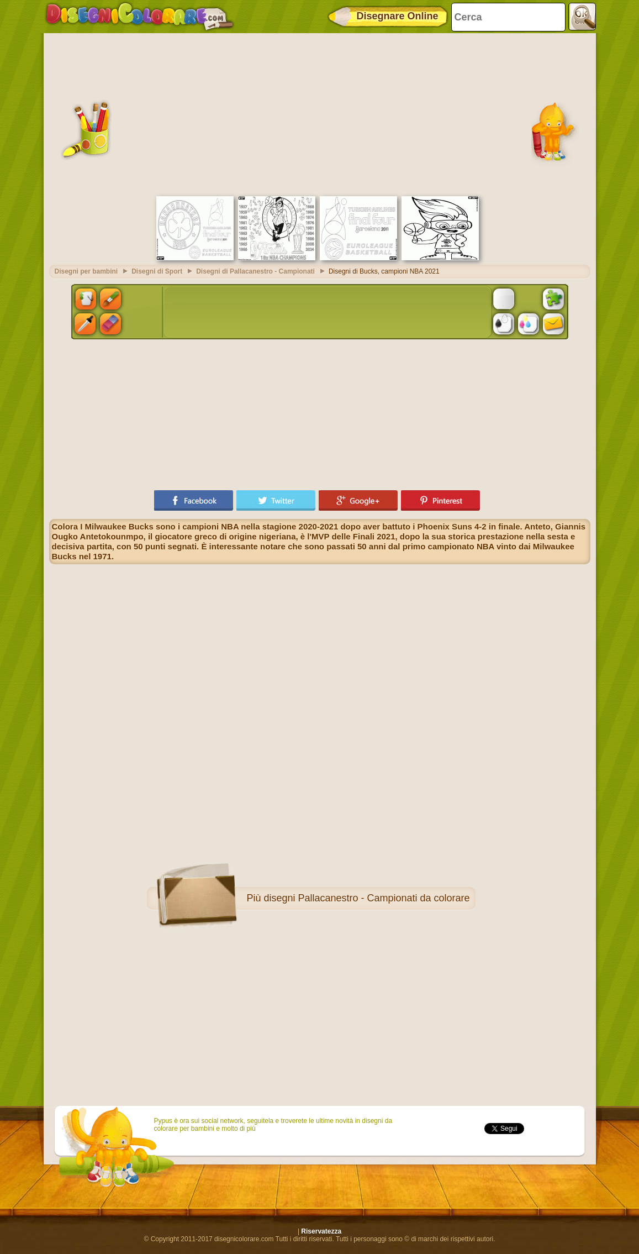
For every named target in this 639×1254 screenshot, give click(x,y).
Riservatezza (321, 1231)
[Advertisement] (320, 113)
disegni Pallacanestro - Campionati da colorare (366, 898)
